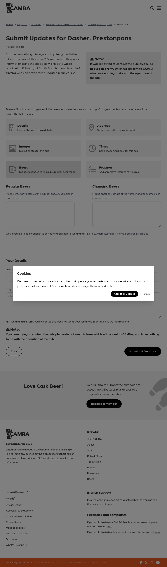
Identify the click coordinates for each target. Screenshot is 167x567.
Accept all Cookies (124, 293)
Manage (146, 293)
